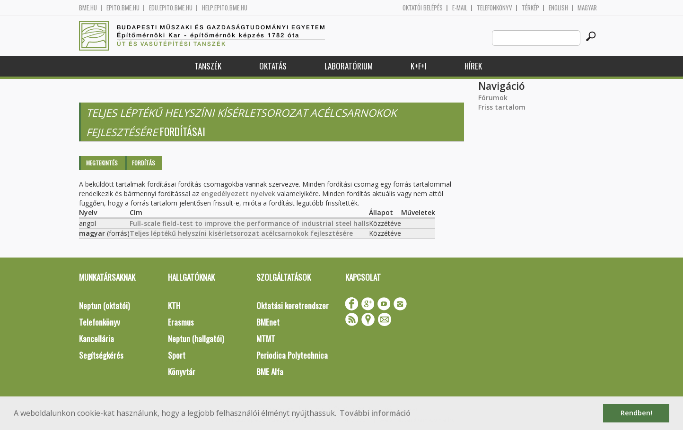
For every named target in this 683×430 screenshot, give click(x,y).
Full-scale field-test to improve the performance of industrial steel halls (249, 223)
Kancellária (96, 338)
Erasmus (181, 322)
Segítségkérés (101, 355)
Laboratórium (348, 66)
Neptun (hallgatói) (196, 338)
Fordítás (143, 163)
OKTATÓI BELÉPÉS (423, 8)
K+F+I (419, 66)
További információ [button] (375, 413)
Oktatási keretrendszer (292, 305)
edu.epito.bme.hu (171, 8)
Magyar (587, 8)
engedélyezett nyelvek (238, 193)
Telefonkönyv (494, 8)
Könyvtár (181, 372)
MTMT (265, 338)
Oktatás (273, 66)
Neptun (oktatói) (104, 305)
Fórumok (493, 97)
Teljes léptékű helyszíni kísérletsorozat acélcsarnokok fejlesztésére (241, 233)
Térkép (530, 8)
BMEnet (268, 322)
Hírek (473, 66)
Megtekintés (102, 163)
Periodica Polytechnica (292, 355)
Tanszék (207, 66)
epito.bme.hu (123, 8)
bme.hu (88, 8)
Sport (176, 355)
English (558, 8)
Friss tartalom (501, 107)
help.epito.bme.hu (224, 8)
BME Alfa (269, 372)
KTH (174, 305)
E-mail (459, 8)
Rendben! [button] (636, 412)
